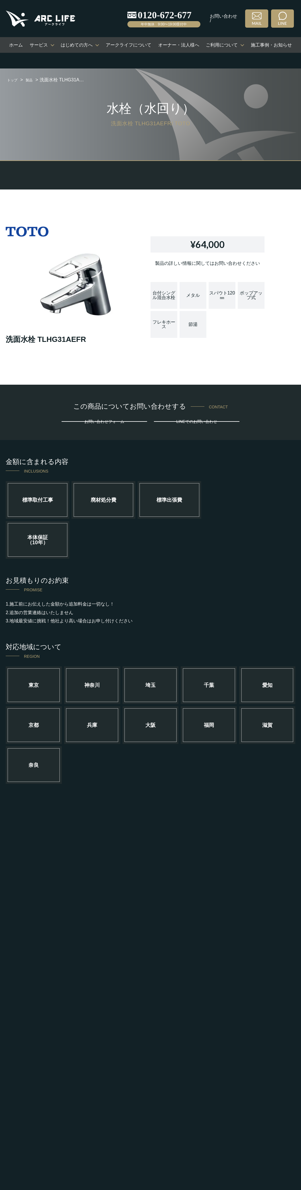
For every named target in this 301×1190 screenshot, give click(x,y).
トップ (14, 79)
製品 (33, 79)
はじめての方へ (77, 45)
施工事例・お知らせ (271, 45)
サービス (39, 45)
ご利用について (222, 45)
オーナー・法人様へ (178, 45)
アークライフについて (128, 45)
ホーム (16, 45)
